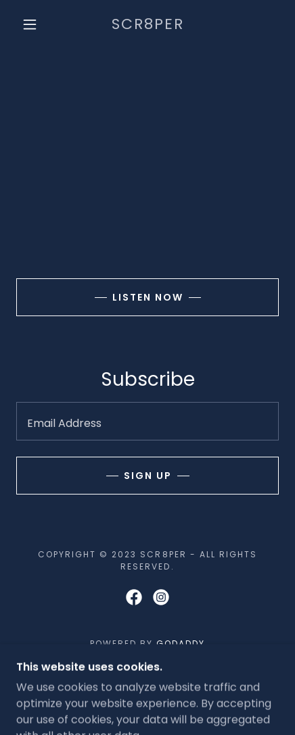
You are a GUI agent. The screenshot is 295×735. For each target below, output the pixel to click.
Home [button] (147, 680)
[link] (147, 25)
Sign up (148, 475)
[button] (29, 24)
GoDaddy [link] (180, 643)
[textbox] (147, 421)
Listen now (147, 297)
